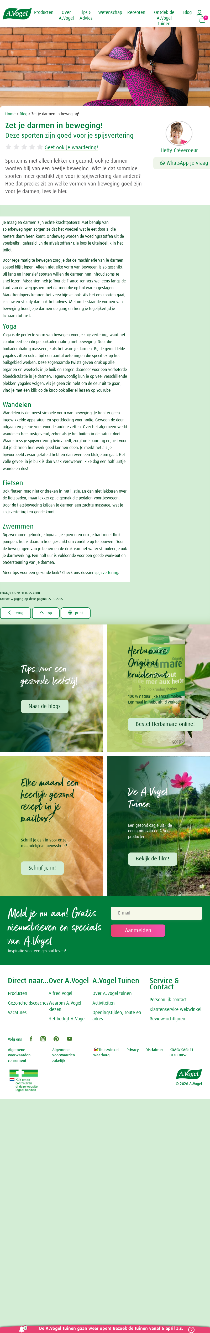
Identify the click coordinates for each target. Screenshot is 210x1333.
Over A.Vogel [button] (66, 15)
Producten (17, 994)
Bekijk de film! (153, 859)
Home (10, 114)
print (78, 613)
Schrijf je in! (42, 868)
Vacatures (17, 1013)
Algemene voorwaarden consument (19, 1055)
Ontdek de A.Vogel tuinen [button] (164, 18)
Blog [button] (187, 12)
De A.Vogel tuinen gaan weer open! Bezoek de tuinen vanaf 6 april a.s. (110, 1328)
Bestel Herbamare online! (165, 724)
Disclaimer (154, 1050)
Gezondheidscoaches (28, 1003)
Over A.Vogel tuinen (112, 994)
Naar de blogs (45, 707)
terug (16, 613)
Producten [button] (44, 12)
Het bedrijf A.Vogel (67, 1019)
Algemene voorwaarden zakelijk (63, 1055)
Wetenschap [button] (110, 12)
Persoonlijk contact (168, 1000)
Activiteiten (103, 1003)
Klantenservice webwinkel (175, 1010)
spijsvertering (106, 573)
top (47, 613)
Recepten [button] (136, 12)
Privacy (133, 1050)
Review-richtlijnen (167, 1019)
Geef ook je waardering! (74, 148)
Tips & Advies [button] (86, 15)
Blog (23, 114)
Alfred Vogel (60, 994)
